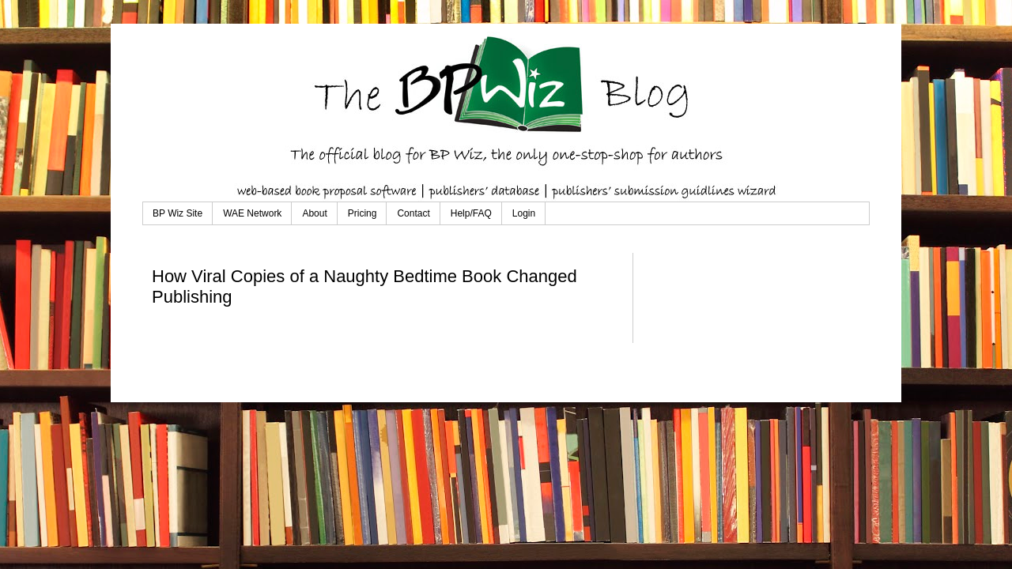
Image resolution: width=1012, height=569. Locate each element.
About (314, 213)
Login (523, 213)
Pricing (362, 213)
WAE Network (252, 213)
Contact (413, 213)
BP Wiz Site (177, 213)
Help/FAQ (471, 213)
